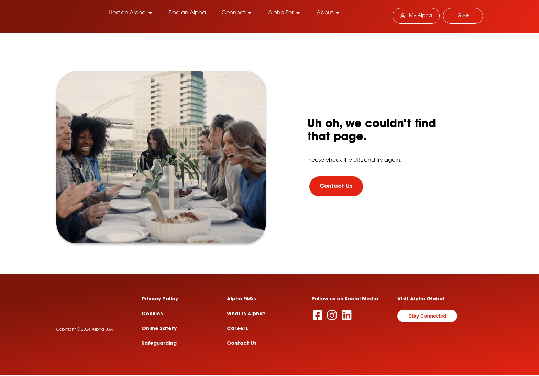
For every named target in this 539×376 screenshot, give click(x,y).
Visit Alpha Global (420, 300)
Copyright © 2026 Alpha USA (84, 345)
